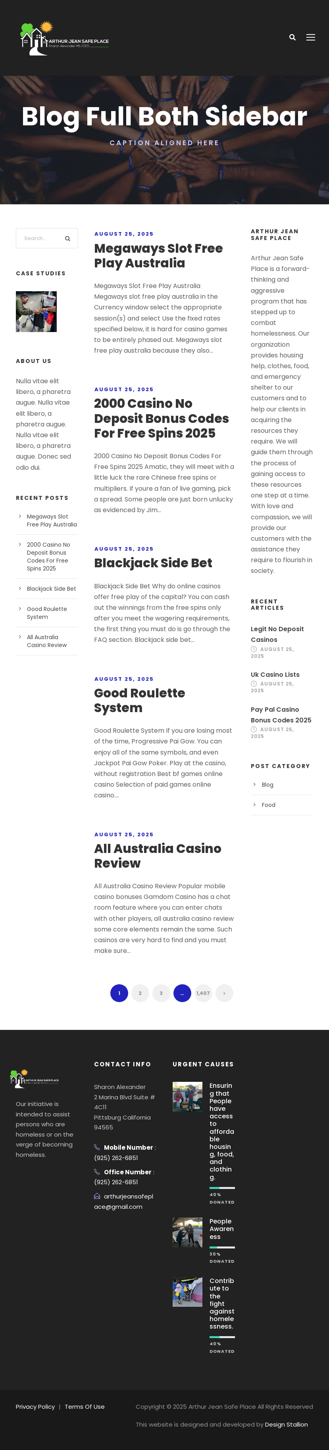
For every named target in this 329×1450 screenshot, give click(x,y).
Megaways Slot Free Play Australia (158, 256)
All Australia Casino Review (157, 856)
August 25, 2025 (124, 234)
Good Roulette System (139, 700)
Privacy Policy (35, 1406)
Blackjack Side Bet (153, 563)
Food (268, 805)
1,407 (203, 993)
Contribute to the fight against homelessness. (222, 1303)
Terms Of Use (85, 1406)
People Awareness (222, 1229)
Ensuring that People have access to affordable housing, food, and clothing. (222, 1131)
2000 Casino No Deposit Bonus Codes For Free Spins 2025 (161, 418)
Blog (267, 785)
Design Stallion (286, 1424)
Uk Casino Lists (275, 674)
